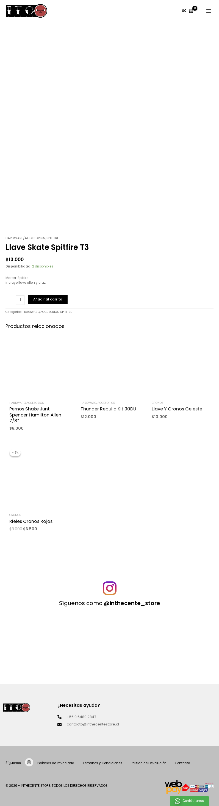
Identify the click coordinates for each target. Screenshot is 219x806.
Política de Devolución (151, 763)
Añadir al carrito (47, 299)
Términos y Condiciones (104, 763)
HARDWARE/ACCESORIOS (25, 238)
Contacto (185, 763)
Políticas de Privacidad (56, 763)
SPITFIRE (52, 238)
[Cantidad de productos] (20, 300)
